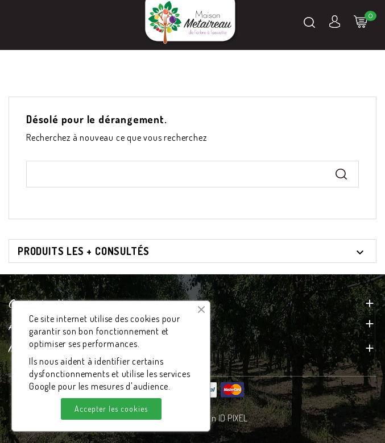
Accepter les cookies (111, 408)
